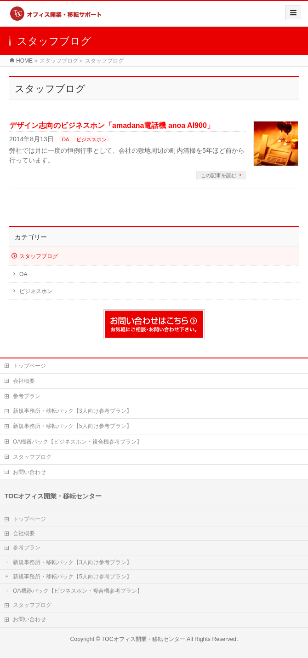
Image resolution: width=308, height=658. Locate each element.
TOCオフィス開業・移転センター (143, 639)
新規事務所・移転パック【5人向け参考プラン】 (72, 426)
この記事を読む (218, 175)
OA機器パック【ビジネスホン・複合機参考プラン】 (77, 442)
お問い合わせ (29, 472)
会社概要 (24, 381)
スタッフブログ (38, 256)
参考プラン (26, 396)
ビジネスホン (91, 139)
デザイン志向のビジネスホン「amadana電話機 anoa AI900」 (111, 125)
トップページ (29, 366)
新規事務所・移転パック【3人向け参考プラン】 (72, 411)
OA (65, 139)
